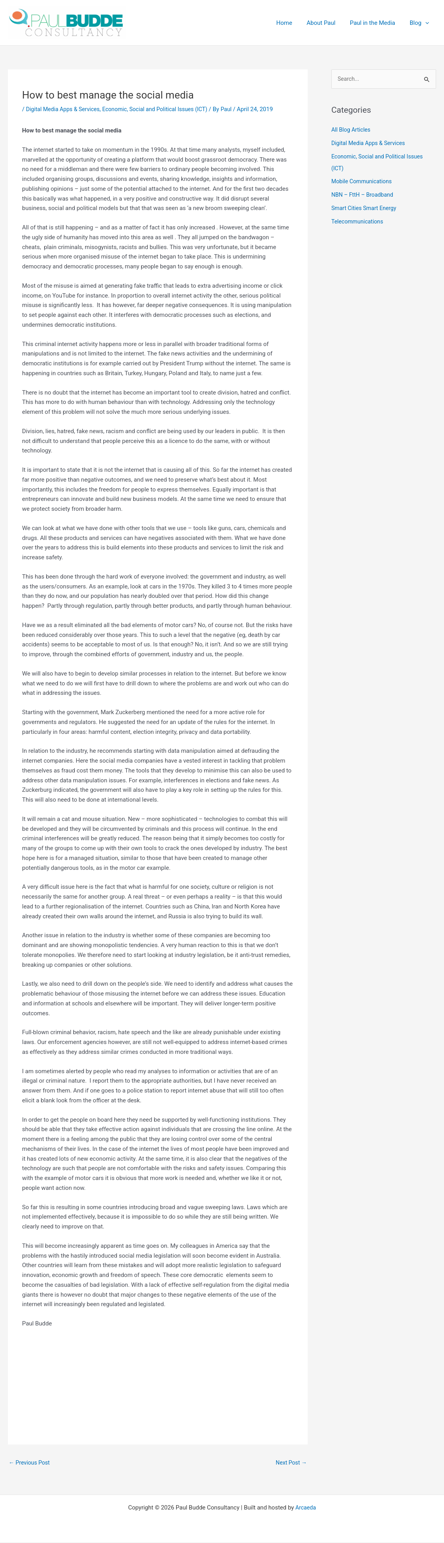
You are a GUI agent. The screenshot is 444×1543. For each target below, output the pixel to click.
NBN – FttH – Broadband (364, 195)
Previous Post (30, 1463)
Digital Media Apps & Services (65, 109)
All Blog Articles (352, 130)
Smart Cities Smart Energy (365, 208)
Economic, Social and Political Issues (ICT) (162, 109)
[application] (426, 23)
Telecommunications (358, 221)
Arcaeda (305, 1508)
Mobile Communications (363, 182)
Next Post (290, 1463)
